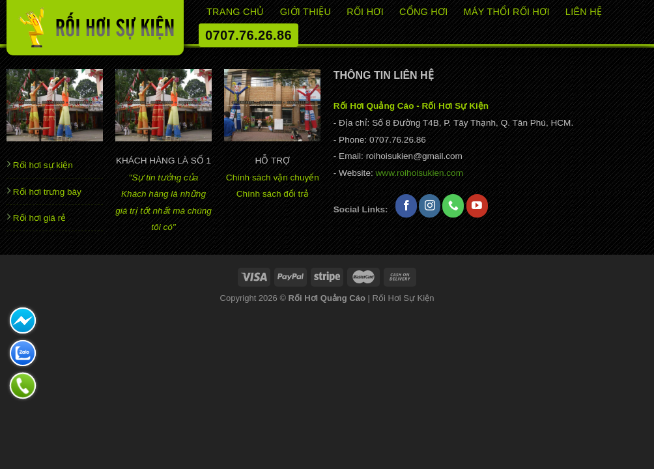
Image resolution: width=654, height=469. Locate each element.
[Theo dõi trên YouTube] (477, 206)
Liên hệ (583, 12)
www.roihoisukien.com (419, 173)
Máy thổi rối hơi (507, 12)
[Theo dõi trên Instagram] (429, 206)
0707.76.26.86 (248, 35)
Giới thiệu (305, 12)
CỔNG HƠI (423, 12)
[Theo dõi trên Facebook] (406, 206)
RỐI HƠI (365, 12)
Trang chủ (235, 12)
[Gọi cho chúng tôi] (453, 206)
